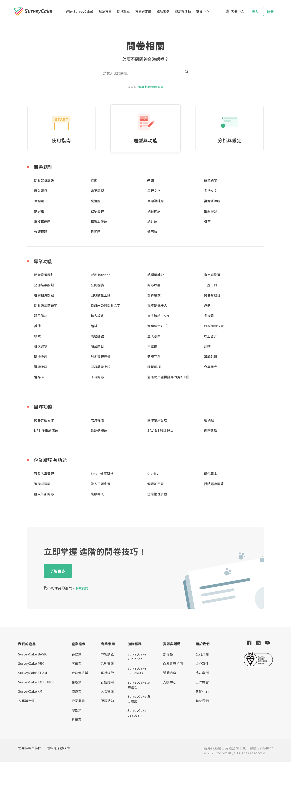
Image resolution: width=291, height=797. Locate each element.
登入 (255, 11)
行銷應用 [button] (107, 682)
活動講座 (169, 672)
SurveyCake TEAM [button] (32, 672)
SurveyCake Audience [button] (137, 656)
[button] (40, 11)
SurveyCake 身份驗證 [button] (139, 698)
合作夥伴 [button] (202, 663)
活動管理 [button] (107, 663)
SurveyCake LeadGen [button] (137, 712)
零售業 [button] (77, 710)
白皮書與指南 (173, 663)
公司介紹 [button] (202, 654)
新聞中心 (202, 691)
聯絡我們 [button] (202, 700)
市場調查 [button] (107, 654)
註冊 (270, 11)
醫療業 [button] (77, 682)
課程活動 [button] (107, 700)
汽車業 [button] (77, 663)
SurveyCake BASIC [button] (32, 654)
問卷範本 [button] (123, 11)
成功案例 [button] (163, 11)
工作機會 (202, 682)
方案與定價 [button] (143, 11)
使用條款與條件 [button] (29, 748)
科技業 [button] (77, 719)
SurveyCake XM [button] (30, 691)
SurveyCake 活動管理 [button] (139, 684)
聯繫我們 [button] (81, 588)
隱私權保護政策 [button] (58, 748)
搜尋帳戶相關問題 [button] (151, 87)
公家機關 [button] (78, 700)
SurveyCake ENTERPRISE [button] (38, 682)
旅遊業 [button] (77, 691)
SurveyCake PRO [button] (31, 663)
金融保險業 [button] (80, 672)
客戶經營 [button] (107, 672)
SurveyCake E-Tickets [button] (137, 670)
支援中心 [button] (202, 11)
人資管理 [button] (107, 691)
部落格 (168, 654)
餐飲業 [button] (77, 654)
